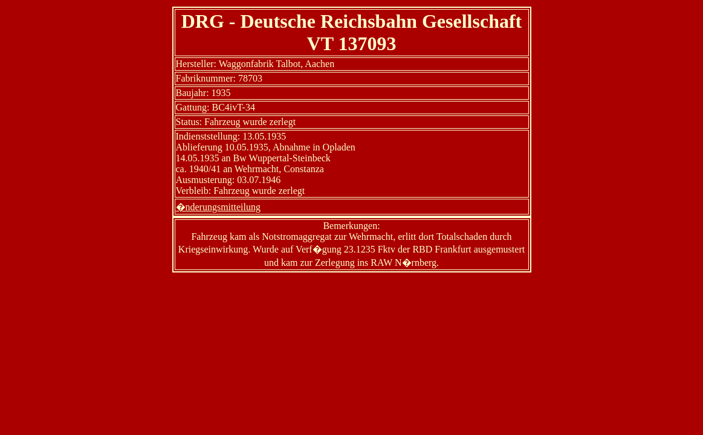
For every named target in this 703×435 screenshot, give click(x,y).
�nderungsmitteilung (218, 207)
